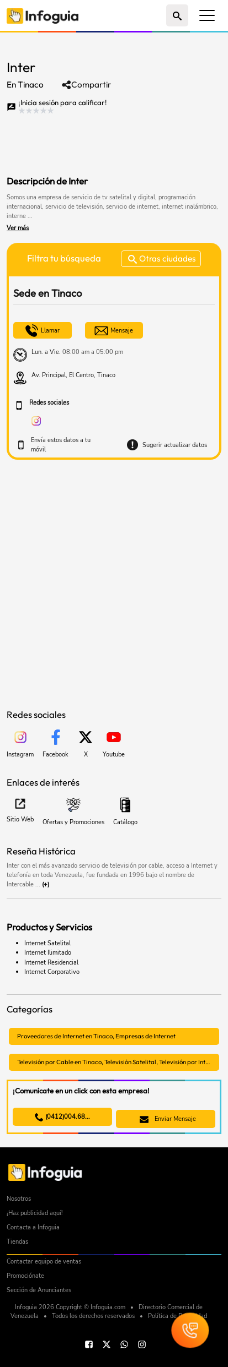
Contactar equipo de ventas (44, 1261)
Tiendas (17, 1242)
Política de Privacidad (177, 1316)
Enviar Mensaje (168, 1119)
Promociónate (25, 1276)
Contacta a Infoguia (33, 1227)
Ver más (18, 228)
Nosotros (19, 1199)
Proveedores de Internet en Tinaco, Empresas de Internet (96, 1036)
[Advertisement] (95, 142)
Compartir (86, 85)
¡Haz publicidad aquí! (35, 1213)
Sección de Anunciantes (39, 1290)
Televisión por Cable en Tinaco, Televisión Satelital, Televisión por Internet (118, 1062)
